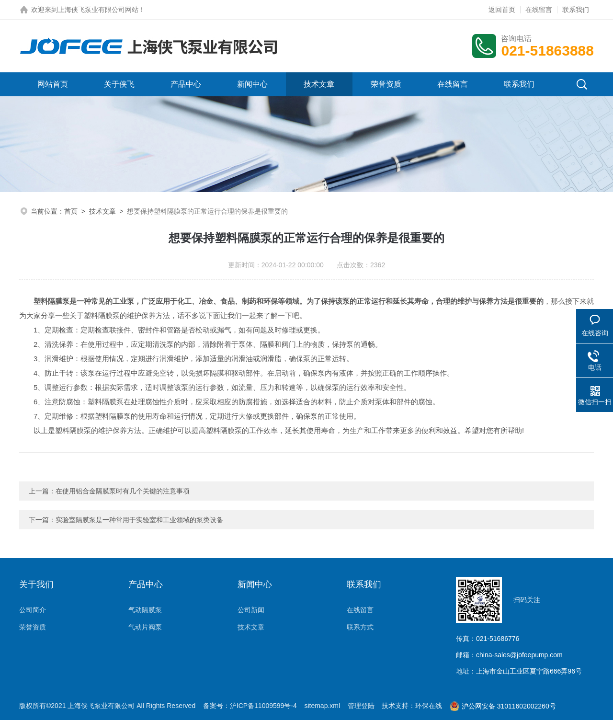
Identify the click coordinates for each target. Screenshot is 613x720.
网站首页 (52, 84)
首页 (71, 211)
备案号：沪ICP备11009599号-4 (250, 705)
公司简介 (32, 610)
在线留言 (538, 9)
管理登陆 (361, 705)
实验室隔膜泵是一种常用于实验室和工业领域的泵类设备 (139, 520)
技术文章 (319, 84)
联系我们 (575, 9)
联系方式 (360, 627)
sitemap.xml (322, 705)
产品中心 (185, 84)
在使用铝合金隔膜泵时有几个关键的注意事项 (123, 491)
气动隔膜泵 (145, 610)
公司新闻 (251, 610)
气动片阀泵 (145, 627)
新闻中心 (252, 84)
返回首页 (501, 9)
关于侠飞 (119, 84)
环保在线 (428, 705)
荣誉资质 (386, 84)
